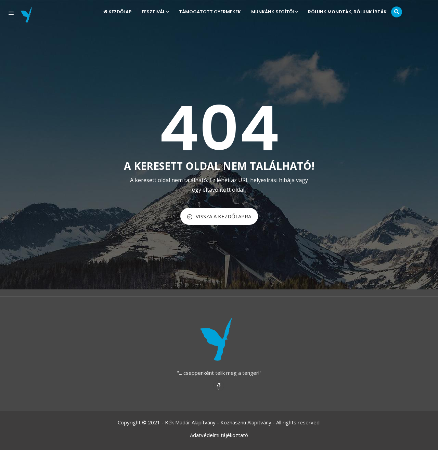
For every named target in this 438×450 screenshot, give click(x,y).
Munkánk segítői (274, 12)
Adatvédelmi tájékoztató (219, 435)
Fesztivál (155, 12)
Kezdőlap (117, 12)
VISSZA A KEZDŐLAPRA (219, 216)
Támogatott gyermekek (210, 12)
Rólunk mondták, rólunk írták (347, 12)
